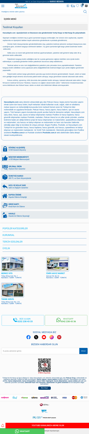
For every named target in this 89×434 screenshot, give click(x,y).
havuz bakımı (62, 110)
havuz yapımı (50, 110)
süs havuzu (59, 127)
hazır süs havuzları (63, 122)
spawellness (70, 127)
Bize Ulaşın (44, 388)
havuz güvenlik (48, 127)
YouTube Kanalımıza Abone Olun (32, 425)
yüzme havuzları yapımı (74, 102)
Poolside (31, 117)
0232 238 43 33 (25, 321)
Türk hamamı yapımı (18, 112)
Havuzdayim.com (77, 112)
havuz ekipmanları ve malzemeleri (51, 120)
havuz (26, 127)
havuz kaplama (35, 127)
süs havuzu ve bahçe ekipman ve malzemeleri (35, 122)
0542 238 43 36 (68, 321)
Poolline (56, 115)
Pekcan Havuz (53, 102)
